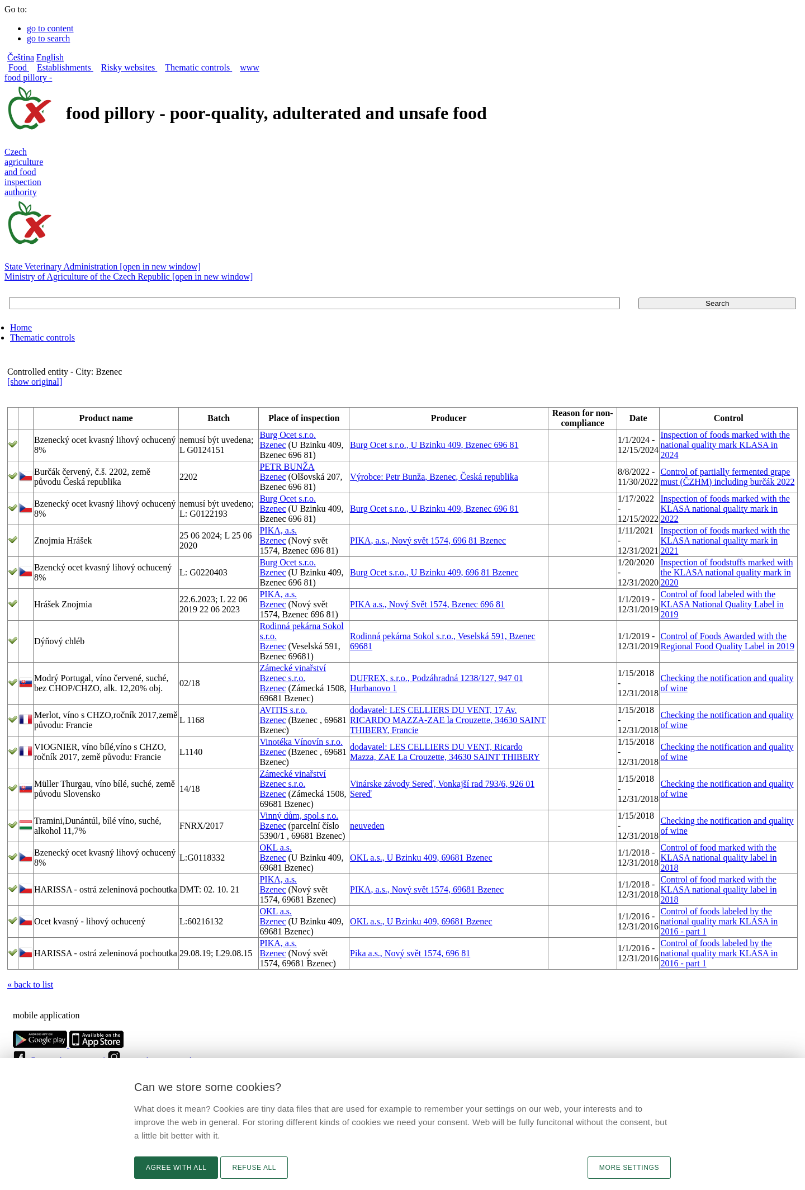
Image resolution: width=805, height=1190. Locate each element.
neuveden (367, 825)
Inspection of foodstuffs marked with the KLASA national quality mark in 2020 (726, 572)
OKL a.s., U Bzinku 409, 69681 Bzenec (421, 857)
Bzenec (272, 445)
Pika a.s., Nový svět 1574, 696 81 (410, 953)
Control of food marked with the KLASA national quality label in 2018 (718, 857)
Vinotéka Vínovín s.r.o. (301, 742)
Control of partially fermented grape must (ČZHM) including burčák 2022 (727, 477)
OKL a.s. (275, 847)
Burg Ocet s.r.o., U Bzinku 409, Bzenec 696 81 (434, 445)
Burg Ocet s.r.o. (287, 435)
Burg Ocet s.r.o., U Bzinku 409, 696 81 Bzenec (434, 572)
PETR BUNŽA (286, 466)
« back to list (30, 984)
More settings (629, 1168)
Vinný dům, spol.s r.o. (298, 815)
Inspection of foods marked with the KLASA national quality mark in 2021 (725, 540)
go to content (50, 28)
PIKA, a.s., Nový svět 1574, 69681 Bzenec (427, 889)
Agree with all (176, 1168)
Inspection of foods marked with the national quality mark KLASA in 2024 (725, 445)
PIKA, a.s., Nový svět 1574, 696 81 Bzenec (428, 540)
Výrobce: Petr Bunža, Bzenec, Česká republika (434, 476)
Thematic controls (42, 337)
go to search (48, 38)
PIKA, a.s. (278, 530)
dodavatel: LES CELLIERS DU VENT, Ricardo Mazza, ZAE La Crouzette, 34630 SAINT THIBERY (445, 752)
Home (21, 327)
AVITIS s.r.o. (283, 710)
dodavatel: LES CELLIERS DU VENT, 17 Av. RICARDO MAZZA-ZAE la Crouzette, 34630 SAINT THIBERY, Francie (448, 720)
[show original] (34, 381)
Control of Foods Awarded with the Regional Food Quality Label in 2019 (727, 641)
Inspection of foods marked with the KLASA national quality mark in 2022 (725, 508)
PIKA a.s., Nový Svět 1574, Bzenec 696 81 (427, 604)
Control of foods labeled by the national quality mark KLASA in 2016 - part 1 (719, 921)
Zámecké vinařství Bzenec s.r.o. (292, 673)
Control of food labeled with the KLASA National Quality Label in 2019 (721, 604)
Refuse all (254, 1168)
